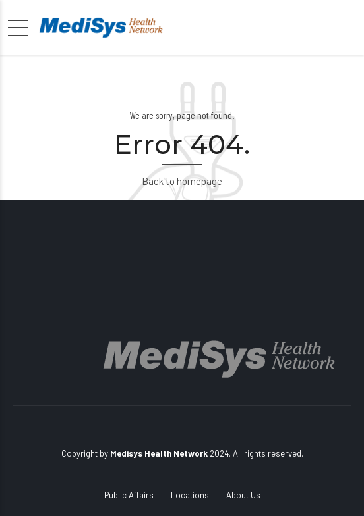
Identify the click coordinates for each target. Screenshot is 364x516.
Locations (190, 495)
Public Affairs (129, 495)
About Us (243, 495)
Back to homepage (182, 181)
